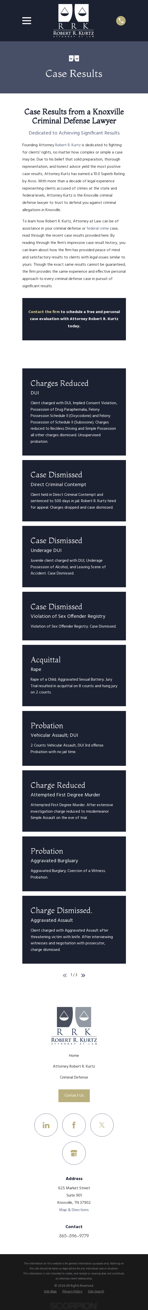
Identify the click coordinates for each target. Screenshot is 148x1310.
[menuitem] (50, 1291)
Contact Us (74, 1095)
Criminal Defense (74, 1077)
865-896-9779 (74, 1236)
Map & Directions (74, 1210)
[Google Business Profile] (74, 1153)
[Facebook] (74, 1125)
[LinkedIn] (46, 1125)
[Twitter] (102, 1125)
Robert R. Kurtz (68, 145)
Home (74, 1056)
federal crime (98, 228)
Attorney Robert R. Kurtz (74, 1066)
